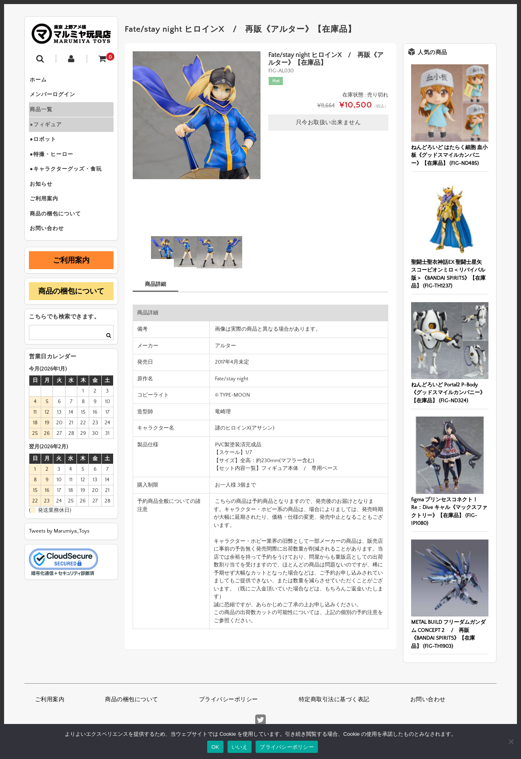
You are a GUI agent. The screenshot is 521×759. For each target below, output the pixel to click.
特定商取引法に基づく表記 (334, 699)
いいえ (240, 747)
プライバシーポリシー (228, 699)
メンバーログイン (56, 98)
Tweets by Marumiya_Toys (59, 555)
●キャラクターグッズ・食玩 (69, 183)
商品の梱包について (58, 234)
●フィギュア (49, 132)
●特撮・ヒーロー (55, 166)
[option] (196, 115)
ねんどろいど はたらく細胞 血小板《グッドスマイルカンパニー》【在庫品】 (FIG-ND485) (449, 155)
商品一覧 (44, 115)
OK (215, 747)
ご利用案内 (47, 217)
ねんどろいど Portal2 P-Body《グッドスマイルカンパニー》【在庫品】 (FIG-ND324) (448, 393)
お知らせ (44, 200)
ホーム (41, 80)
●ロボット (46, 149)
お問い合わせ (50, 251)
